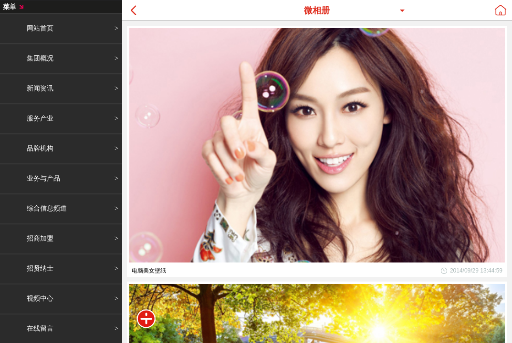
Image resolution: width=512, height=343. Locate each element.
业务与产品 (43, 178)
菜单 (146, 319)
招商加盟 (40, 238)
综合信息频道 (47, 208)
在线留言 (40, 328)
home (500, 10)
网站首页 (40, 28)
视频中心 (40, 298)
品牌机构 (40, 148)
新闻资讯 (40, 88)
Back (133, 10)
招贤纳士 (40, 268)
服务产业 (40, 118)
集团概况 (40, 58)
